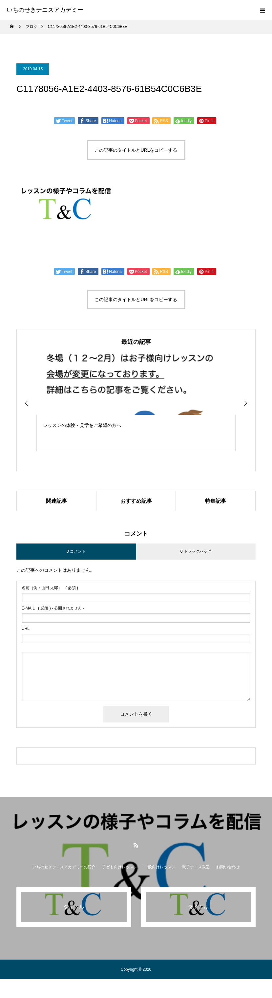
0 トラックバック (195, 551)
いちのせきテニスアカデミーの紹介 (63, 867)
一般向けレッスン (160, 867)
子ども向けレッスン (119, 867)
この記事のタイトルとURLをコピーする (135, 150)
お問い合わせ (228, 867)
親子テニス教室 (196, 867)
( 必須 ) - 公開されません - (53, 608)
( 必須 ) (50, 588)
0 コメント (76, 551)
